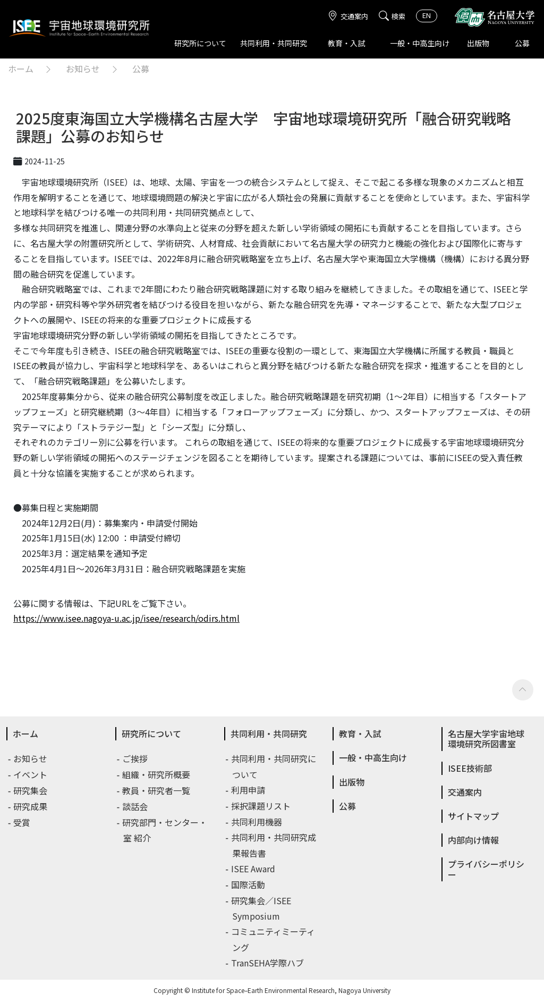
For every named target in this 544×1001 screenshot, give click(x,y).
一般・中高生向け (419, 43)
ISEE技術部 (470, 768)
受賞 (22, 822)
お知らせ (83, 68)
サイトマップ (473, 816)
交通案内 (348, 16)
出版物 (478, 43)
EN (426, 15)
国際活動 (248, 884)
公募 (522, 43)
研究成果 (30, 806)
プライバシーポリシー (486, 868)
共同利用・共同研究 (273, 43)
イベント (30, 774)
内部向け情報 (473, 839)
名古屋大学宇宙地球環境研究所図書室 (486, 738)
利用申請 (248, 789)
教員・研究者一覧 (156, 790)
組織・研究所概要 (156, 774)
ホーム (20, 68)
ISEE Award (253, 868)
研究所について (200, 43)
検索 (392, 16)
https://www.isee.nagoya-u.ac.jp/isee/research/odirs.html (126, 618)
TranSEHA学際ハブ (268, 962)
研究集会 (30, 790)
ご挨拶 (135, 758)
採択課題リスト (261, 805)
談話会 (135, 806)
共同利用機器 (257, 821)
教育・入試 (346, 43)
